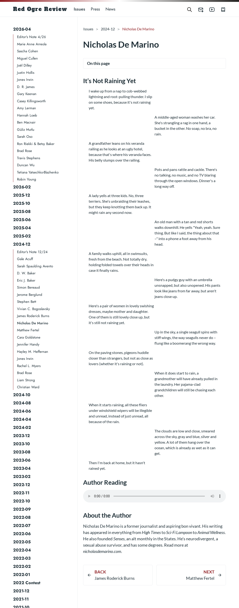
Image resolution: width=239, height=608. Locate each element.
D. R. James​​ (26, 86)
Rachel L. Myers (29, 365)
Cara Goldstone (28, 337)
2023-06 (22, 460)
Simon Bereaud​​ (28, 287)
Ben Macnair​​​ (26, 122)
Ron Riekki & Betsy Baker (35, 143)
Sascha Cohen (27, 51)
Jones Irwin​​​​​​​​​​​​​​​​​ (25, 79)
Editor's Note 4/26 (31, 36)
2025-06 (22, 220)
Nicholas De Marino (32, 323)
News (110, 9)
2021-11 (21, 599)
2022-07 (22, 526)
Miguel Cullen (27, 58)
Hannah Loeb (27, 115)
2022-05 (22, 542)
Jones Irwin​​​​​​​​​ (25, 358)
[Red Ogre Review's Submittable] (198, 9)
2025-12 (21, 195)
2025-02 (22, 236)
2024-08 (22, 403)
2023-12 (21, 436)
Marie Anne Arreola (31, 44)
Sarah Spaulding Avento (35, 266)
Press (95, 9)
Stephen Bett (26, 301)
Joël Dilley (24, 65)
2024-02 (22, 427)
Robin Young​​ (26, 179)
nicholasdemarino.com (102, 551)
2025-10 (21, 203)
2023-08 (21, 452)
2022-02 (22, 566)
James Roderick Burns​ (33, 315)
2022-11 (21, 493)
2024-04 (22, 419)
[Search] (189, 9)
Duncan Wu (26, 165)
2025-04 (22, 228)
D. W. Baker (26, 273)
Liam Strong (26, 380)
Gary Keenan (26, 93)
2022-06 (22, 534)
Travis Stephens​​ (28, 158)
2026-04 (22, 29)
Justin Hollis (25, 72)
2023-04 (22, 468)
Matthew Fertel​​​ (28, 330)
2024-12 (21, 244)
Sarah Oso (24, 136)
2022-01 (21, 575)
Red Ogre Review (40, 9)
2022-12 (21, 485)
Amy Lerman (26, 108)
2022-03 (22, 558)
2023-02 (22, 477)
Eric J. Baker (26, 280)
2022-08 (22, 517)
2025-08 (22, 212)
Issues (79, 9)
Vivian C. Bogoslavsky (33, 308)
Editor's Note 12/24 (32, 252)
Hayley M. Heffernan (32, 351)
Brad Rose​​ (24, 372)
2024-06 (22, 411)
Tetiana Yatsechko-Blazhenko (38, 172)
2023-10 (21, 444)
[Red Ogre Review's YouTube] (209, 9)
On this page (98, 63)
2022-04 (22, 550)
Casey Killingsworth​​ (31, 101)
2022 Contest (26, 583)
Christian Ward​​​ (28, 387)
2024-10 (21, 395)
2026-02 (22, 187)
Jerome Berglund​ (29, 294)
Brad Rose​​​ (24, 150)
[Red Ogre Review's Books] (220, 9)
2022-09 (22, 509)
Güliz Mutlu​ (25, 129)
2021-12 (21, 591)
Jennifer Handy (28, 344)
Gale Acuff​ (25, 259)
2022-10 (21, 501)
